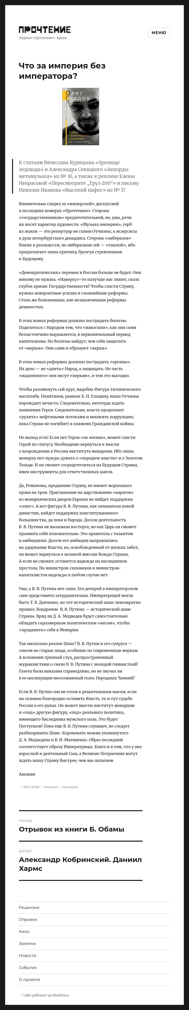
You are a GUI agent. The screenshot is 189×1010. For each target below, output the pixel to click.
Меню (159, 32)
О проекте (29, 979)
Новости (27, 955)
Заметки (51, 787)
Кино (24, 931)
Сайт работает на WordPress (46, 995)
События (28, 967)
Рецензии (29, 907)
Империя (70, 787)
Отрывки (28, 919)
